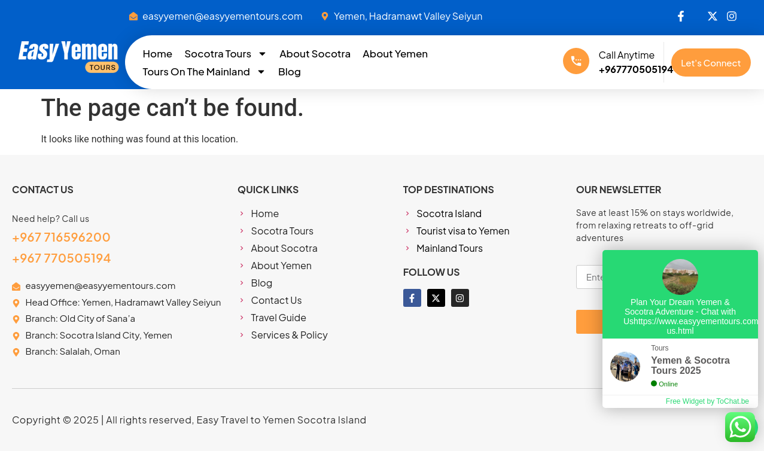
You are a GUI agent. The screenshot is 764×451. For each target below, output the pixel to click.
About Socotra (315, 53)
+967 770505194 (61, 257)
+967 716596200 (61, 236)
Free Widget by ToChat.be (707, 401)
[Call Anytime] (576, 61)
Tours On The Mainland (204, 71)
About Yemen (395, 53)
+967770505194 (635, 69)
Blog (289, 71)
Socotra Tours (225, 53)
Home (158, 53)
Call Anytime (626, 54)
